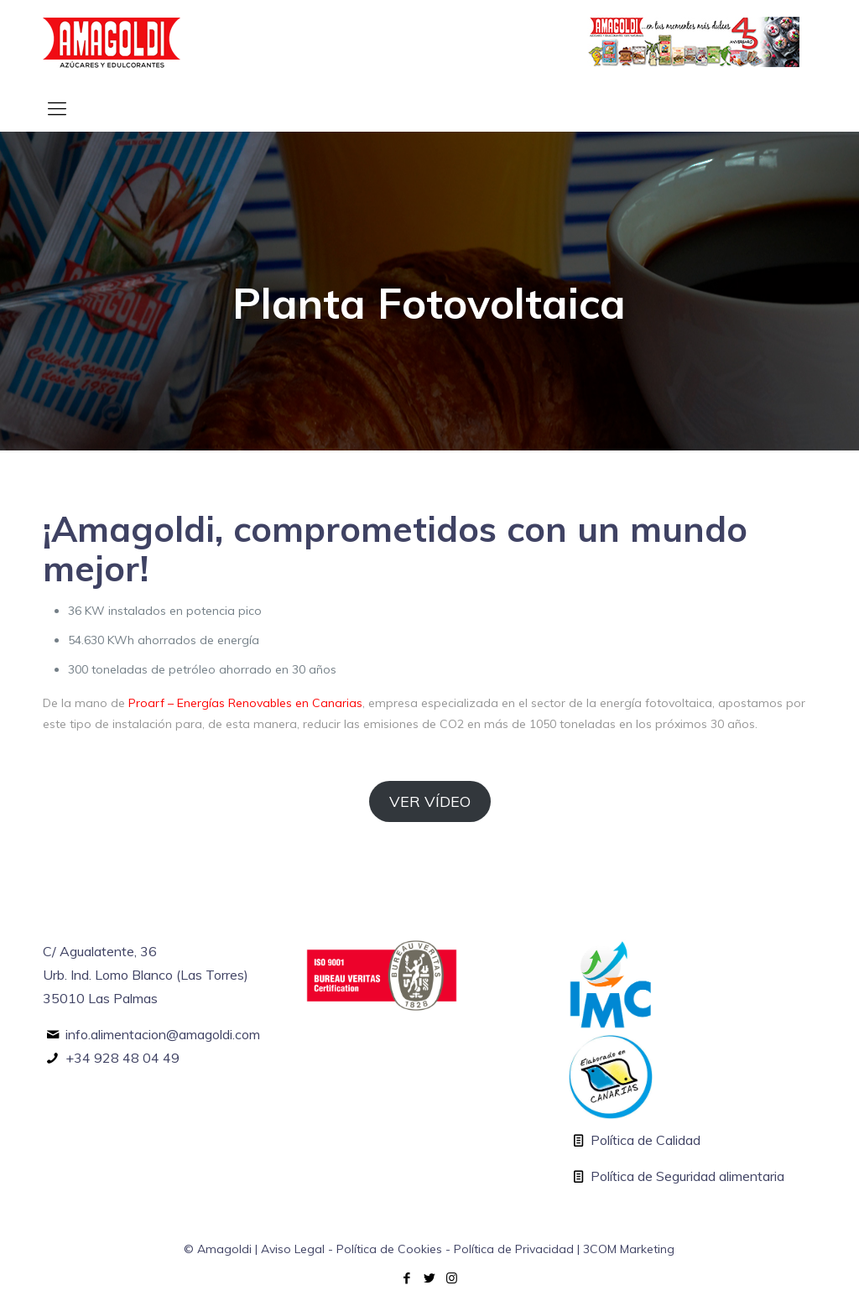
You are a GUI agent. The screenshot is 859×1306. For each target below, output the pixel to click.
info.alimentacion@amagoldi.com (162, 1034)
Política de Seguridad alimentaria (687, 1176)
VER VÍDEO (430, 801)
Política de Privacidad (514, 1249)
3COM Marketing (628, 1249)
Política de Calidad (645, 1140)
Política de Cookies (389, 1249)
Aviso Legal (293, 1249)
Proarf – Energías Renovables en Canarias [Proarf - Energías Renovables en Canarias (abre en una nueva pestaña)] (245, 702)
